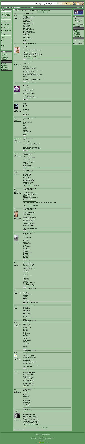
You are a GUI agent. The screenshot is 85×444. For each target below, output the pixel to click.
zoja (14, 233)
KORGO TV (3, 18)
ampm (15, 84)
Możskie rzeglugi (4, 68)
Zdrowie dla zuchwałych (5, 69)
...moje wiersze (4, 56)
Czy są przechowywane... (5, 59)
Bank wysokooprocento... (5, 57)
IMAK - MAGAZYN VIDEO (25, 7)
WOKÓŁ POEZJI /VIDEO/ (5, 27)
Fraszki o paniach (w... (5, 65)
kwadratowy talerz (16, 153)
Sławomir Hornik (16, 410)
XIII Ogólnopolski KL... (77, 32)
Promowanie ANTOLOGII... (77, 36)
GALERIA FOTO (4, 37)
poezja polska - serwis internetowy (19, 10)
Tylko (2, 66)
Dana (14, 118)
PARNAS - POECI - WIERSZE (6, 15)
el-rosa (15, 209)
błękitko (15, 389)
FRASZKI (3, 55)
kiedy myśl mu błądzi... (5, 64)
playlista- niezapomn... (5, 58)
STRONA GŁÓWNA (4, 7)
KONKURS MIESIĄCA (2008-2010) (44, 10)
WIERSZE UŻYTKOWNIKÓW (16, 7)
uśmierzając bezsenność (5, 67)
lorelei (15, 321)
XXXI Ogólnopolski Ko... (77, 34)
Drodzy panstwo (76, 35)
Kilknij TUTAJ (75, 24)
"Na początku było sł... (5, 54)
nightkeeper (15, 171)
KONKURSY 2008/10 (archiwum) (6, 30)
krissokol (15, 189)
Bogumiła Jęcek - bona (17, 138)
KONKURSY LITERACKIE (5, 12)
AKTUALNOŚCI (32, 7)
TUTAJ (81, 26)
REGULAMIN (9, 7)
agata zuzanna (31, 58)
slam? (2, 53)
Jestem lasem (4, 63)
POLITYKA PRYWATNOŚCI (5, 14)
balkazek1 (15, 306)
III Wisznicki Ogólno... (77, 31)
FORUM (36, 7)
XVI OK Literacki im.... (77, 30)
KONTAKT (3, 45)
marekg (30, 302)
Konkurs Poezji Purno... (77, 33)
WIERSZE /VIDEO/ (4, 21)
